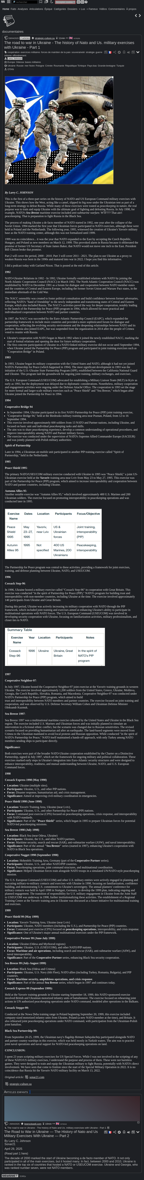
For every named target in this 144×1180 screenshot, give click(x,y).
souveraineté (78, 52)
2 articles (25, 38)
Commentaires (116, 9)
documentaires (12, 31)
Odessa (20, 62)
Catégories (60, 9)
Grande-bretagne (106, 65)
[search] (25, 2)
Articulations (36, 9)
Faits (13, 9)
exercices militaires (30, 52)
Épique (49, 9)
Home (6, 9)
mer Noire (30, 65)
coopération (14, 52)
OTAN (11, 69)
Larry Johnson (15, 58)
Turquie (120, 65)
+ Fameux (92, 9)
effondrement (19, 55)
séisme (8, 55)
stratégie (90, 52)
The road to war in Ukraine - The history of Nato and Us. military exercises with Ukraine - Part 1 (55, 1127)
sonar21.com (36, 1077)
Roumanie (59, 65)
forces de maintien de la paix (56, 52)
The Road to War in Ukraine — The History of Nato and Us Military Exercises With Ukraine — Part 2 (51, 1134)
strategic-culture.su (45, 38)
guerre (99, 52)
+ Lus (82, 9)
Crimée (49, 65)
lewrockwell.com (33, 1123)
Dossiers (72, 9)
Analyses (23, 9)
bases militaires (33, 62)
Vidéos (103, 9)
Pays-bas (92, 65)
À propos (131, 9)
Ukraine (12, 65)
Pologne (40, 65)
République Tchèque (75, 65)
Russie (19, 65)
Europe (11, 62)
